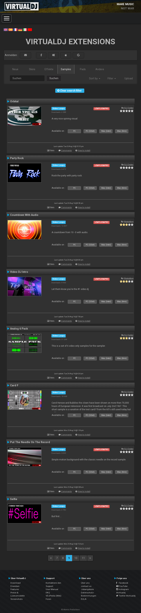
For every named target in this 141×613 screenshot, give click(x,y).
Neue (15, 69)
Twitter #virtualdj (125, 595)
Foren (48, 599)
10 (75, 558)
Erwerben (14, 586)
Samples (66, 69)
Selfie (13, 499)
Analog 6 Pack (19, 328)
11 (83, 558)
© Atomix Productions (70, 609)
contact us (86, 586)
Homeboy (128, 221)
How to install (84, 150)
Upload (128, 78)
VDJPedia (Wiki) (53, 595)
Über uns (85, 583)
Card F (14, 385)
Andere (99, 69)
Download (15, 583)
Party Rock (17, 158)
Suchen (53, 78)
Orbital (14, 101)
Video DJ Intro (19, 271)
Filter (112, 78)
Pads (83, 69)
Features (14, 589)
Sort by (94, 78)
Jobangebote (87, 589)
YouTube (121, 586)
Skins (32, 69)
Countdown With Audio (24, 214)
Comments (66, 150)
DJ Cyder (128, 108)
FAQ (48, 592)
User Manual (52, 589)
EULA (83, 599)
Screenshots (16, 599)
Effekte (49, 69)
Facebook (122, 583)
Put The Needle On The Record (30, 442)
